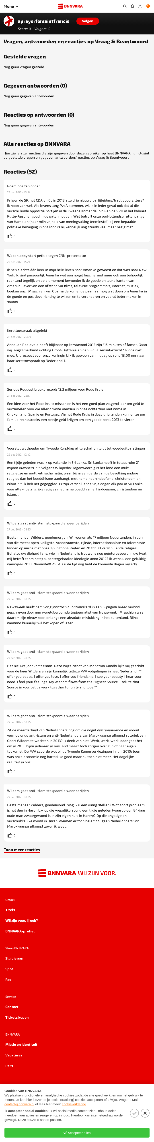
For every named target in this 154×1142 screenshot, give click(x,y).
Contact (11, 1006)
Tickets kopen (17, 1017)
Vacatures (13, 1055)
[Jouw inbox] (132, 6)
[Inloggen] (140, 6)
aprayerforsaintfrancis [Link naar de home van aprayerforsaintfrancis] (43, 21)
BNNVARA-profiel (20, 931)
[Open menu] (11, 6)
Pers (9, 1066)
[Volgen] (87, 21)
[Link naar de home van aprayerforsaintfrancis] (9, 21)
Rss (8, 979)
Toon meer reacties (22, 849)
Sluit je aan (14, 958)
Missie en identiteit (21, 1044)
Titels (10, 910)
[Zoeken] (125, 6)
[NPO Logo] (148, 6)
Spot (9, 969)
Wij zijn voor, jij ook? (21, 920)
